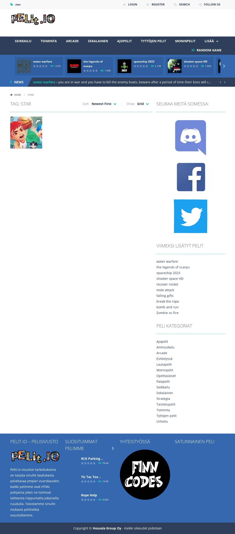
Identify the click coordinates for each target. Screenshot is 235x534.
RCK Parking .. (92, 458)
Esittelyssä (164, 358)
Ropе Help (89, 495)
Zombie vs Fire (167, 313)
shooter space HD (195, 61)
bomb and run (167, 307)
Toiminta (49, 41)
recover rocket (167, 284)
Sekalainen (98, 41)
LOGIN (132, 4)
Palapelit (163, 381)
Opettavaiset (166, 376)
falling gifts (165, 295)
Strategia (163, 398)
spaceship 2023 (144, 61)
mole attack (165, 290)
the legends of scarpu (173, 267)
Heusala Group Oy (107, 528)
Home (17, 94)
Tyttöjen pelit (153, 41)
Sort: (86, 104)
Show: (131, 104)
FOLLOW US (212, 4)
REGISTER (158, 4)
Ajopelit (124, 41)
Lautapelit (164, 364)
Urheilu (162, 421)
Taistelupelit (165, 404)
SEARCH (184, 4)
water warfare (42, 61)
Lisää (209, 41)
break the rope (167, 301)
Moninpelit (185, 41)
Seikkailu (23, 41)
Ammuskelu (165, 347)
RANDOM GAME (209, 50)
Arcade (72, 41)
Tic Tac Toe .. (91, 477)
